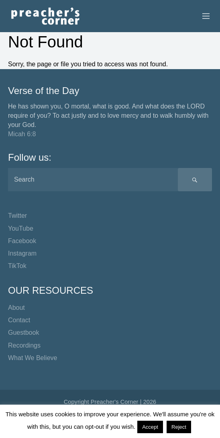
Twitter (17, 215)
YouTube (20, 228)
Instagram (22, 253)
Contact (19, 320)
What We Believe (32, 357)
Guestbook (23, 332)
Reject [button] (178, 427)
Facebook (22, 240)
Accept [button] (150, 427)
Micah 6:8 (22, 134)
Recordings (24, 345)
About (16, 307)
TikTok (17, 265)
